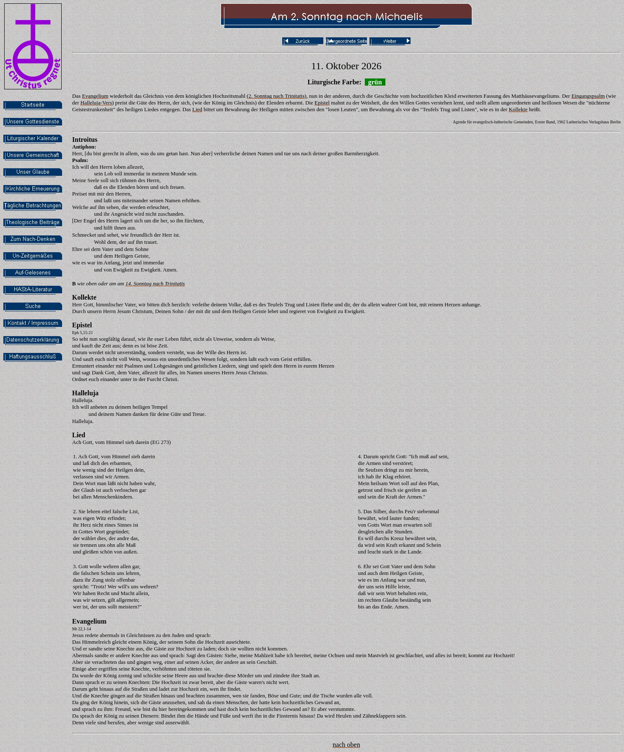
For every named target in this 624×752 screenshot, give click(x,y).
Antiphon (83, 147)
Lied (78, 435)
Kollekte (84, 297)
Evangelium (89, 621)
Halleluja (85, 393)
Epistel (82, 325)
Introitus (84, 139)
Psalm (79, 160)
